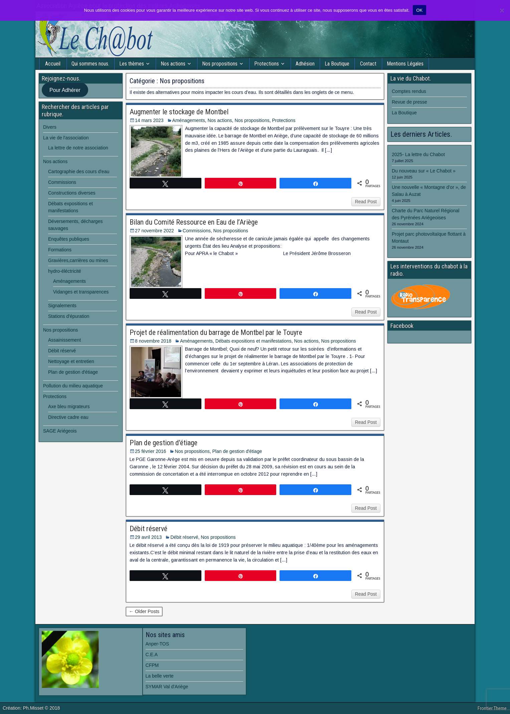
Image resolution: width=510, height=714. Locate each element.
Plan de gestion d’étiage (163, 443)
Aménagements (188, 120)
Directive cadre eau (68, 417)
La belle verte (160, 676)
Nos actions (173, 64)
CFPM (152, 665)
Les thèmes (131, 64)
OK (419, 10)
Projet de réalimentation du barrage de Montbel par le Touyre (216, 332)
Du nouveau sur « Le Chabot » (424, 170)
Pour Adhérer (64, 90)
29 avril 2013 (148, 537)
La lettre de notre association (78, 147)
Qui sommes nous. (90, 64)
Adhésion (305, 64)
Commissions (197, 230)
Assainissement (64, 340)
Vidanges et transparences (81, 291)
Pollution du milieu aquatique (73, 385)
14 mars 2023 (149, 120)
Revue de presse (409, 102)
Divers (49, 127)
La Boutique (337, 64)
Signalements (62, 305)
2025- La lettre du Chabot (418, 154)
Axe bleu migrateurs (69, 406)
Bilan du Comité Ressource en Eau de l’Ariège (194, 222)
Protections (266, 64)
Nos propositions (219, 64)
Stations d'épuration (68, 316)
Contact (368, 64)
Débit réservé (148, 528)
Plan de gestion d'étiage (237, 451)
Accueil (52, 64)
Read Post (366, 201)
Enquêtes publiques (68, 239)
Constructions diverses (72, 193)
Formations (59, 249)
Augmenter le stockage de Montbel (179, 112)
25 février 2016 (150, 451)
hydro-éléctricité (64, 271)
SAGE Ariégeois (59, 431)
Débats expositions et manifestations (253, 341)
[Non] (501, 10)
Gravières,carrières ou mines (78, 260)
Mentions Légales (405, 64)
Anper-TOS (157, 643)
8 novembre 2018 (153, 341)
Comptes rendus (409, 91)
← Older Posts (144, 611)
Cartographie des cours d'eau (78, 171)
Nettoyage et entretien (71, 361)
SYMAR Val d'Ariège (167, 686)
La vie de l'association (66, 137)
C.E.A (152, 654)
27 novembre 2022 (154, 230)
